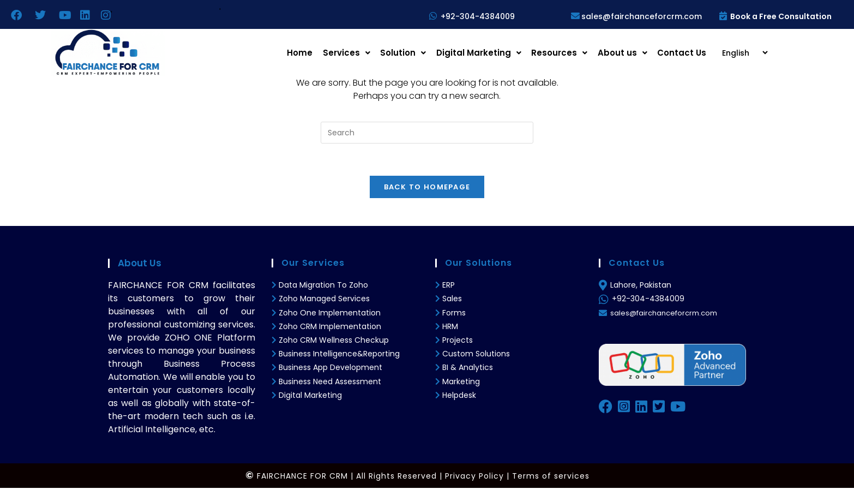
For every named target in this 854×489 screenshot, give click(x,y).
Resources (562, 52)
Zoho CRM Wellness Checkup (334, 341)
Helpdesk (459, 396)
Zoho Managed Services (325, 300)
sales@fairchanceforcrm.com (635, 16)
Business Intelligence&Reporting (338, 354)
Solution (409, 52)
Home (308, 52)
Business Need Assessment (328, 382)
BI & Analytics (467, 368)
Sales (452, 300)
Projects (457, 341)
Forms (454, 313)
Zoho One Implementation (330, 313)
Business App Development (330, 368)
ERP (448, 286)
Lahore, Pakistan (640, 286)
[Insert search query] (427, 133)
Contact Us (682, 52)
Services (353, 52)
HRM (450, 327)
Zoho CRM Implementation (330, 327)
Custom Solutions (476, 354)
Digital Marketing (483, 52)
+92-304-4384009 (478, 16)
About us (624, 52)
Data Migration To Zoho (322, 286)
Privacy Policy (474, 477)
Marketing (461, 382)
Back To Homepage (427, 188)
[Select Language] (740, 53)
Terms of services (551, 477)
